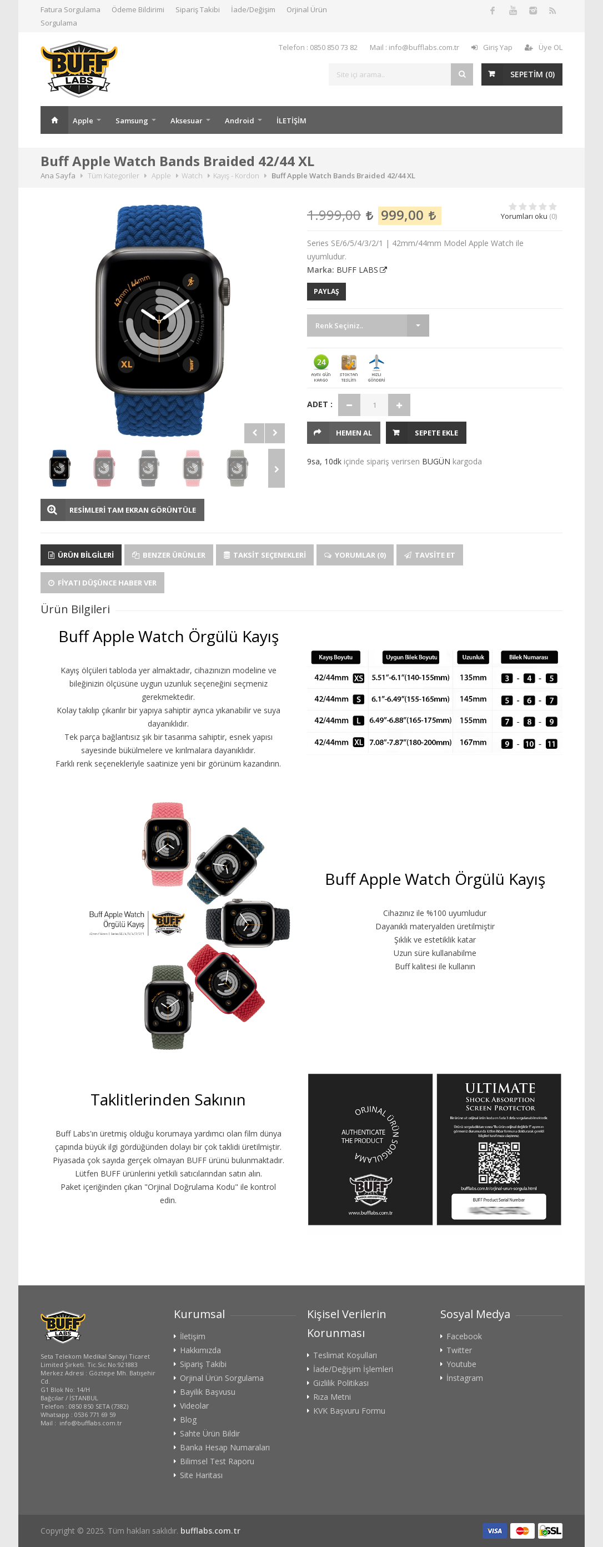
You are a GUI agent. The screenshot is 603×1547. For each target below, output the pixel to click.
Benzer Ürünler (168, 555)
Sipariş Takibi (197, 9)
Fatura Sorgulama (70, 9)
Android (239, 121)
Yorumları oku (524, 216)
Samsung (131, 121)
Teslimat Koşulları (345, 1355)
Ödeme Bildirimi (138, 9)
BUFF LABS (357, 269)
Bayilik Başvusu (207, 1392)
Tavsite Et (429, 555)
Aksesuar (186, 121)
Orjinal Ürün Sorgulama (222, 1378)
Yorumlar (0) (355, 555)
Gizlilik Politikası (341, 1383)
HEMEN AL (354, 433)
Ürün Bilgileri (81, 555)
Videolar (194, 1406)
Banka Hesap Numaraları (225, 1448)
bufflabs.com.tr (210, 1530)
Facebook (464, 1336)
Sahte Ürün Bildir (210, 1434)
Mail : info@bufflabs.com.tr (414, 47)
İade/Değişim (253, 9)
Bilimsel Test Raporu (217, 1461)
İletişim (192, 1336)
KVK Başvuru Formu (349, 1411)
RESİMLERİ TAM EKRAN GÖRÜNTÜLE (132, 510)
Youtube (461, 1364)
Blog (188, 1420)
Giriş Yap (491, 47)
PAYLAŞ (326, 291)
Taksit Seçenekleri (265, 555)
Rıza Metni (332, 1397)
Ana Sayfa (54, 120)
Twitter (459, 1350)
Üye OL (543, 47)
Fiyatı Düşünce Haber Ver (102, 583)
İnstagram (464, 1378)
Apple (83, 121)
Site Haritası (201, 1475)
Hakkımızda (200, 1350)
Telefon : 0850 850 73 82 (318, 47)
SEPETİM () (532, 74)
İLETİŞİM (291, 121)
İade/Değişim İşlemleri (353, 1369)
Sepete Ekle (436, 433)
